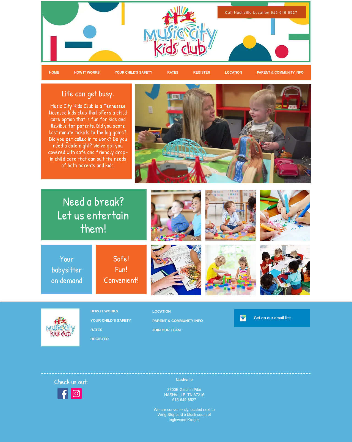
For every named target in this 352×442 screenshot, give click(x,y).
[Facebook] (62, 393)
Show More (231, 300)
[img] (176, 215)
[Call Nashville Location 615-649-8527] (262, 12)
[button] (166, 330)
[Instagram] (76, 393)
